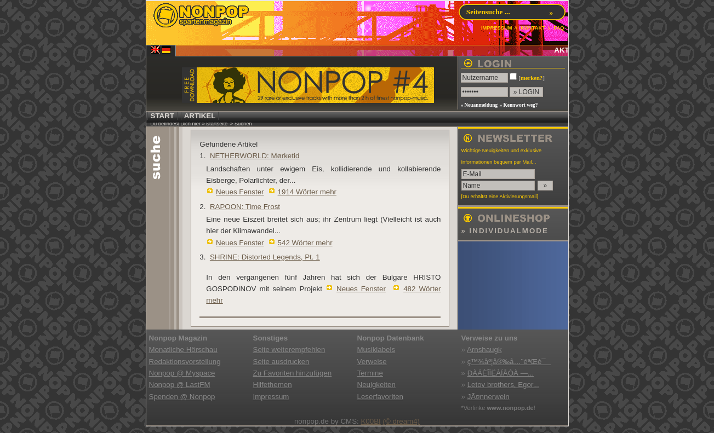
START (162, 116)
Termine (370, 373)
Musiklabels (376, 349)
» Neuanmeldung (479, 105)
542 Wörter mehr (305, 243)
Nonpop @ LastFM (179, 384)
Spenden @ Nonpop (182, 396)
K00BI (370, 421)
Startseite (216, 123)
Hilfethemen (272, 384)
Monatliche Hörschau (183, 349)
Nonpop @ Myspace (182, 373)
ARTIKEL (200, 116)
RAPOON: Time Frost (245, 207)
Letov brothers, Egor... (503, 384)
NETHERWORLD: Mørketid (254, 156)
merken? (531, 78)
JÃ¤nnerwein (488, 396)
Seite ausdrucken (281, 361)
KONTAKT (533, 28)
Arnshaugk (484, 349)
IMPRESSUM (496, 28)
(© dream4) (401, 421)
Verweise (372, 361)
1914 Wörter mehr (307, 192)
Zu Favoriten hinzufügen (292, 373)
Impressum (271, 396)
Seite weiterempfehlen (289, 349)
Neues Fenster (240, 192)
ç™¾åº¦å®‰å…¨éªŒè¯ (509, 361)
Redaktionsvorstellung (185, 361)
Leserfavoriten (380, 396)
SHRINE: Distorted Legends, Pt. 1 (265, 257)
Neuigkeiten (376, 384)
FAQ (558, 28)
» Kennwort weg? (519, 105)
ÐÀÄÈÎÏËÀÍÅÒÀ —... (500, 373)
